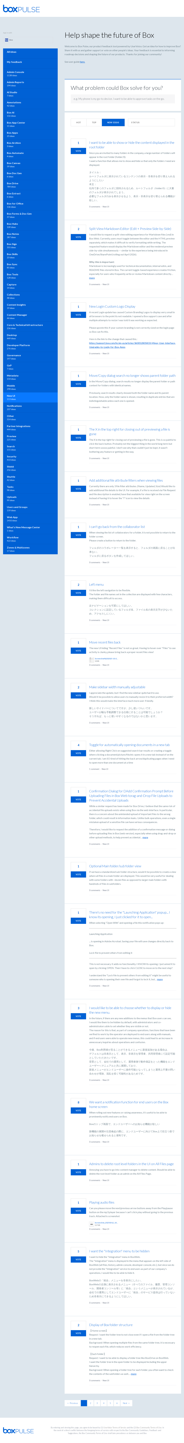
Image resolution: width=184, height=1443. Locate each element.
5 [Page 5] (110, 1403)
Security (11, 456)
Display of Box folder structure (111, 1325)
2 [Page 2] (90, 1403)
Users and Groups (17, 507)
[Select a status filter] (151, 122)
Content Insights (16, 304)
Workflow (13, 537)
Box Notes (13, 233)
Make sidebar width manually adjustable (117, 687)
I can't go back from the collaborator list (117, 527)
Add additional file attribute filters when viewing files (126, 480)
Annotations (14, 102)
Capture (11, 284)
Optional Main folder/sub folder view (115, 866)
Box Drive (12, 183)
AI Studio (12, 92)
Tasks (10, 486)
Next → (126, 1403)
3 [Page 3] (97, 1403)
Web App (12, 517)
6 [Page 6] (117, 1403)
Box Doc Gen (14, 173)
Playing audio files (101, 1202)
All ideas (11, 51)
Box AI (10, 112)
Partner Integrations (18, 426)
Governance (14, 355)
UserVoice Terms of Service (115, 1427)
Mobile (11, 385)
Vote (78, 151)
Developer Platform (18, 345)
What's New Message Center (23, 527)
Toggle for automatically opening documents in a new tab (129, 745)
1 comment (94, 769)
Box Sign (12, 243)
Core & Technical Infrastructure (25, 324)
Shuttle (11, 476)
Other (10, 415)
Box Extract (14, 193)
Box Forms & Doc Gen (19, 213)
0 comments (94, 206)
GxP (9, 365)
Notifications (14, 405)
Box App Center (16, 122)
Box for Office (15, 203)
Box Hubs (12, 223)
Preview (11, 436)
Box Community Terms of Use (149, 1427)
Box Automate (15, 152)
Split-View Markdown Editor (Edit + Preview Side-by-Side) (130, 229)
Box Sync (12, 264)
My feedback (14, 61)
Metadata (12, 375)
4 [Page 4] (103, 1403)
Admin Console (15, 72)
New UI (106, 206)
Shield (10, 466)
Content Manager (17, 314)
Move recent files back (105, 642)
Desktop (12, 335)
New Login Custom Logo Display (112, 306)
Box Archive (14, 142)
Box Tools (12, 274)
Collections (13, 294)
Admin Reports (15, 82)
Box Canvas (13, 163)
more (92, 278)
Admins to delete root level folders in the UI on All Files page (131, 1164)
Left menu (96, 584)
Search (11, 446)
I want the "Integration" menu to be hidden (119, 1251)
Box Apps (12, 132)
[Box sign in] (28, 40)
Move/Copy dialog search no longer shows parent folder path (132, 375)
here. (82, 61)
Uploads (12, 496)
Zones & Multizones (18, 547)
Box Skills (12, 254)
